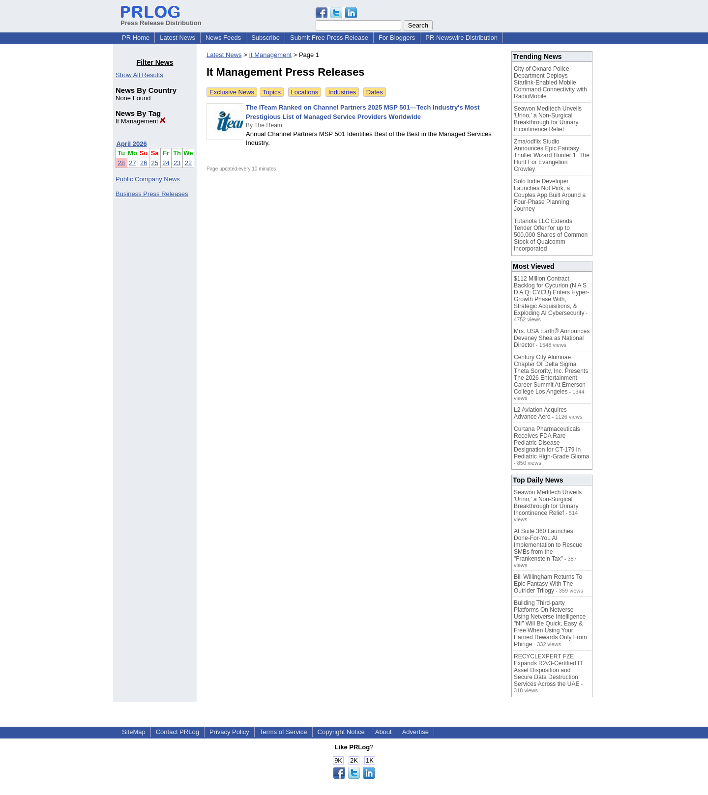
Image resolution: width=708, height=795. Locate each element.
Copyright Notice (341, 732)
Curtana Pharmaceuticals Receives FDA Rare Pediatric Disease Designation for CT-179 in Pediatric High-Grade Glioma (551, 443)
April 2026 (132, 143)
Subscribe (265, 37)
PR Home (135, 37)
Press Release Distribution (161, 19)
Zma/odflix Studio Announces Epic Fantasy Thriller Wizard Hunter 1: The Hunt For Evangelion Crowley (552, 155)
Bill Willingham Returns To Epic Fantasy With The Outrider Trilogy (548, 583)
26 (143, 163)
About (383, 732)
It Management (141, 121)
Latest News (177, 37)
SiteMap (134, 732)
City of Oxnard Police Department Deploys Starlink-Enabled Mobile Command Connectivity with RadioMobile (550, 82)
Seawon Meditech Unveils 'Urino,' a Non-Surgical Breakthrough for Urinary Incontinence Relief (548, 119)
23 (177, 163)
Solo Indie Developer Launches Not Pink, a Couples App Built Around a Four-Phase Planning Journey (550, 195)
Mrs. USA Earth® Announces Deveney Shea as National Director (552, 338)
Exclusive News (231, 92)
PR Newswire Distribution (461, 37)
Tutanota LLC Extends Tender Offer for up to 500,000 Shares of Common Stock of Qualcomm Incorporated (551, 235)
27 (132, 163)
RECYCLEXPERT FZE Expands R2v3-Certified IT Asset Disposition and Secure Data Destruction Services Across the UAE (548, 670)
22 (188, 163)
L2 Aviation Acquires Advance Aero (540, 413)
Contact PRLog (177, 732)
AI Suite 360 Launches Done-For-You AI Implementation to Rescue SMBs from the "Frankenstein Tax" (548, 545)
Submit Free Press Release (329, 37)
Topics (272, 92)
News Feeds (223, 37)
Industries (342, 92)
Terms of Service (283, 732)
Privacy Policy (229, 732)
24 (165, 163)
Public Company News (148, 179)
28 (121, 163)
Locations (305, 92)
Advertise (415, 732)
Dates (374, 92)
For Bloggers (397, 37)
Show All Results (139, 75)
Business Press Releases (152, 194)
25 (154, 163)
